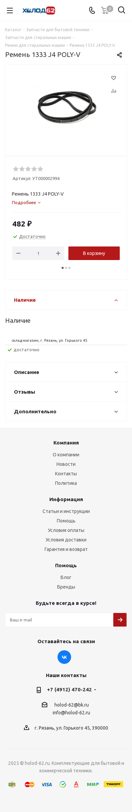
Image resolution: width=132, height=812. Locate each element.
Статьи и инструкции (66, 511)
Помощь (66, 520)
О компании (66, 454)
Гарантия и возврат (66, 549)
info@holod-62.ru (71, 713)
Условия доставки (66, 539)
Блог (66, 577)
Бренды (66, 587)
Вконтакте (64, 657)
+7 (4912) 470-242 (69, 689)
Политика (66, 483)
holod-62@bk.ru (71, 705)
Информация (66, 499)
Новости (66, 464)
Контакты (66, 473)
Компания (66, 442)
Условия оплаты (66, 530)
